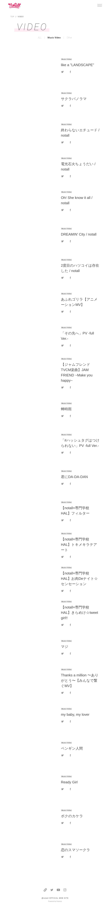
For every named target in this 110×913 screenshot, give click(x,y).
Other (69, 38)
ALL (40, 38)
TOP (12, 16)
